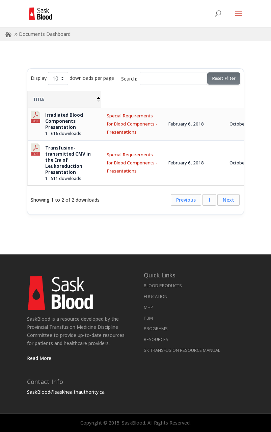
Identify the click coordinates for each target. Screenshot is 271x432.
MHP (148, 307)
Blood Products (163, 285)
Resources (156, 339)
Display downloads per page (72, 78)
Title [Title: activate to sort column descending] (39, 99)
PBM (148, 318)
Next (228, 200)
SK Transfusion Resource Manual (182, 350)
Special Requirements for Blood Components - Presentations (132, 124)
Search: (164, 78)
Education (155, 296)
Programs (156, 328)
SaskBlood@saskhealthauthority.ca (66, 392)
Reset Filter (223, 78)
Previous (186, 200)
